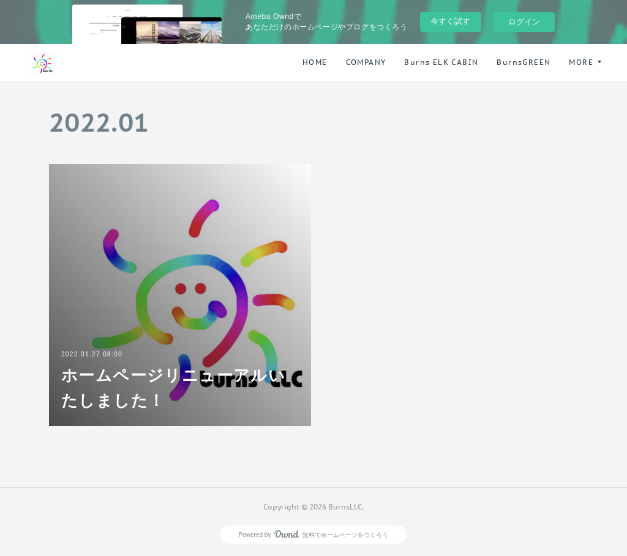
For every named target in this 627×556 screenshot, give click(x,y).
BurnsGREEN (523, 62)
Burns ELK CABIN (441, 62)
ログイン (524, 21)
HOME (315, 62)
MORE (581, 62)
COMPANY (366, 62)
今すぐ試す (450, 21)
